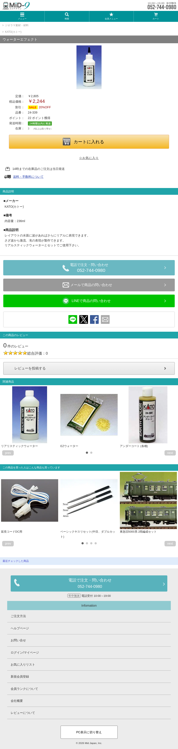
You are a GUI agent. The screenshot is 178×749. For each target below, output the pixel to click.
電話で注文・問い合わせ (91, 268)
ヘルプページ (20, 628)
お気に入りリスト (23, 664)
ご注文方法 (18, 616)
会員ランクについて (24, 688)
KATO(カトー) (13, 31)
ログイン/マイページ (25, 652)
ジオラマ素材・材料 (17, 25)
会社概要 (17, 700)
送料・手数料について (28, 176)
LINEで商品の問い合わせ (87, 301)
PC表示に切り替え (89, 732)
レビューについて (23, 712)
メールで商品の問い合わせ (87, 285)
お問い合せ (18, 640)
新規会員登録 (20, 676)
